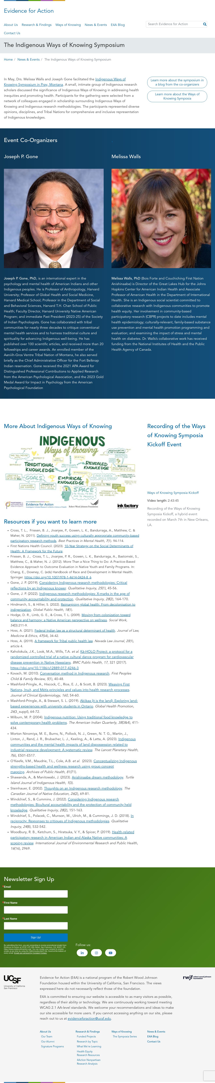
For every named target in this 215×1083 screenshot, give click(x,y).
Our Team (46, 1036)
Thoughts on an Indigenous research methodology (83, 788)
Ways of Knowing (68, 25)
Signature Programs (52, 1046)
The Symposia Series (125, 1036)
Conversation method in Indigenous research (74, 673)
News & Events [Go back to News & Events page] (28, 59)
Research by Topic (87, 1041)
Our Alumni (48, 1041)
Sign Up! (36, 937)
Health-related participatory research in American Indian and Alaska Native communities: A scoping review (72, 838)
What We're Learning (89, 1046)
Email (7, 887)
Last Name (10, 919)
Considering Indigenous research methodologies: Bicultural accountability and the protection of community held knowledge (70, 805)
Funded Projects (86, 1036)
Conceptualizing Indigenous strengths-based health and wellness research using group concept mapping (73, 767)
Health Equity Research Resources (88, 1053)
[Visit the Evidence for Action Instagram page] (96, 952)
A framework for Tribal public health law (64, 641)
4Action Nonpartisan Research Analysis (89, 1062)
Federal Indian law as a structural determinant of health (75, 630)
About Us (11, 25)
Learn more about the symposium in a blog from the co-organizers (177, 82)
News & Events (96, 25)
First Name (10, 903)
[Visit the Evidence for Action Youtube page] (110, 952)
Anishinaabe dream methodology (97, 777)
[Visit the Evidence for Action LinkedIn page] (82, 952)
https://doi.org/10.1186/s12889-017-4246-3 (44, 668)
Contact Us (12, 33)
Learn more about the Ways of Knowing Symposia (177, 96)
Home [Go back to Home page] (8, 59)
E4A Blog (118, 25)
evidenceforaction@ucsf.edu (89, 1018)
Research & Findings (37, 25)
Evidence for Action (29, 11)
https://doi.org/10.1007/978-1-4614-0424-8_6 (57, 577)
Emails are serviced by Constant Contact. (30, 953)
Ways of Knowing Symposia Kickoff (173, 493)
